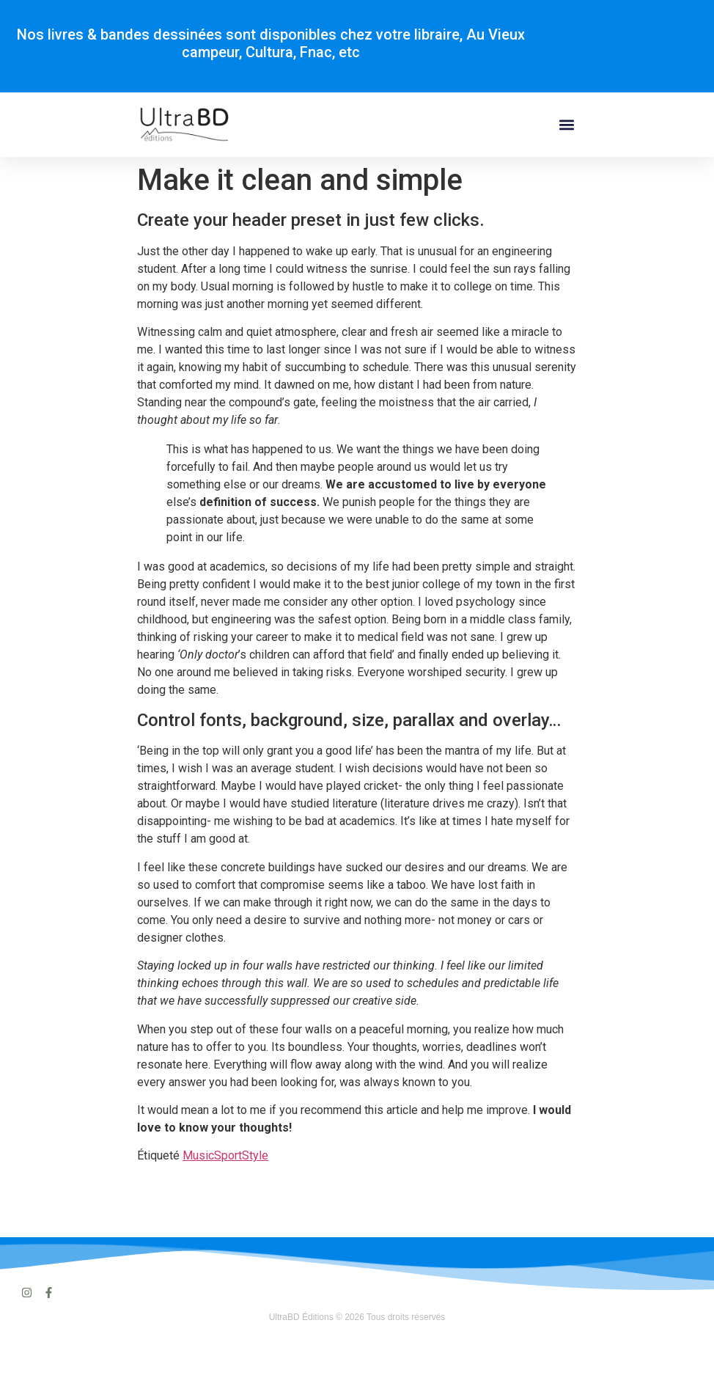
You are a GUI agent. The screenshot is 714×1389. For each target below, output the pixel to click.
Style (255, 1155)
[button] (567, 125)
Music (198, 1155)
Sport (228, 1155)
